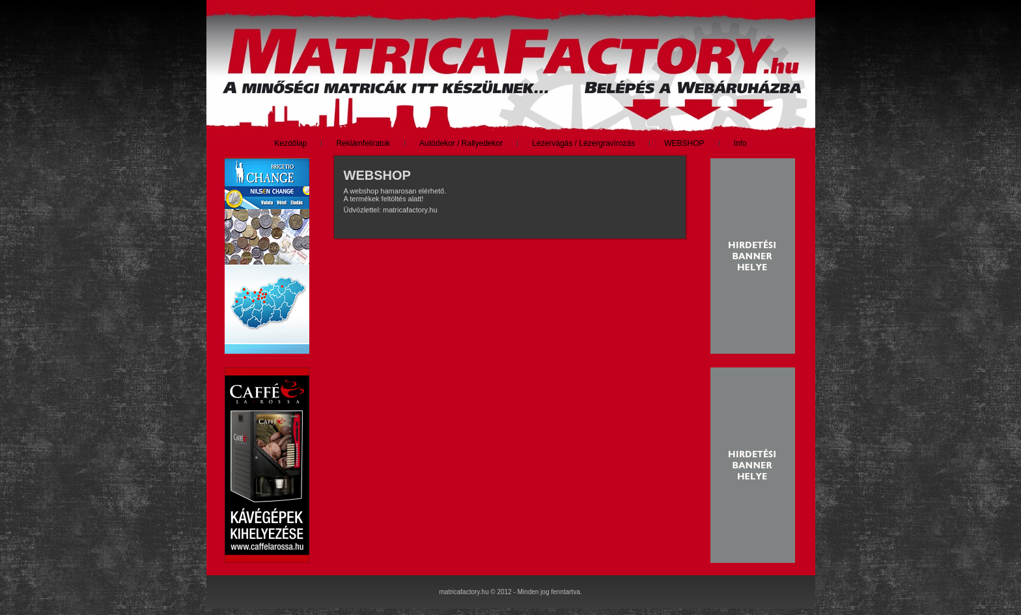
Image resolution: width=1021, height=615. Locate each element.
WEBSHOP (377, 175)
